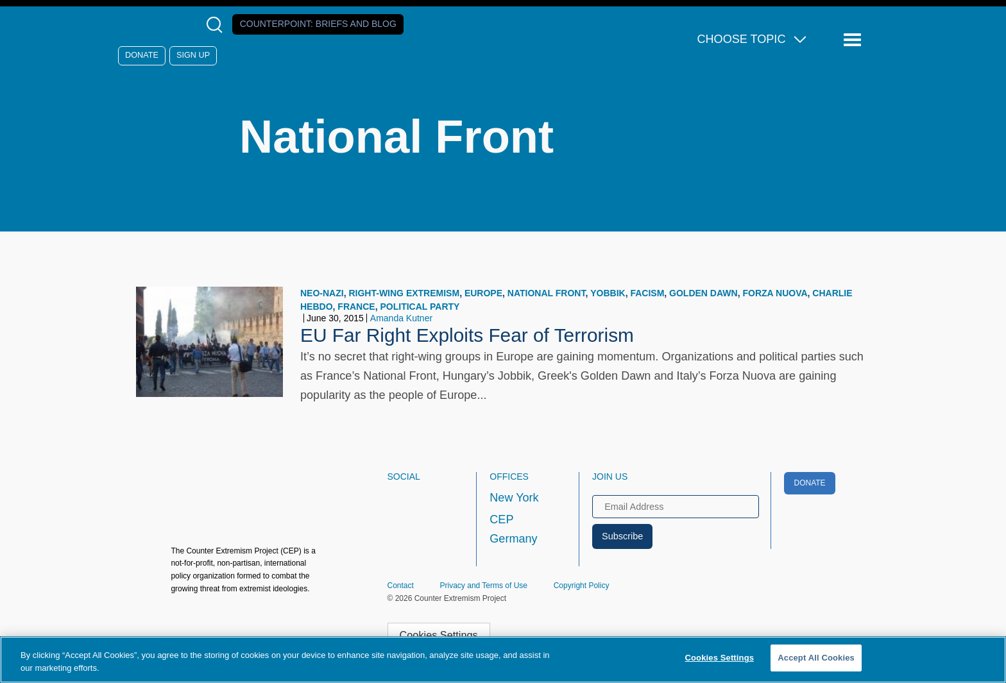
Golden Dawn (703, 293)
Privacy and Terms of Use (484, 585)
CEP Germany (513, 529)
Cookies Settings (439, 635)
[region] (503, 659)
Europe (483, 293)
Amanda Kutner (401, 318)
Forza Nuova (774, 293)
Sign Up (193, 55)
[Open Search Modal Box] (217, 24)
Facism (647, 293)
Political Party (419, 306)
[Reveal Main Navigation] (854, 40)
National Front (546, 293)
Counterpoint (318, 24)
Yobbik (607, 293)
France (356, 306)
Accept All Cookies (816, 657)
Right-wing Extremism (403, 293)
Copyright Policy (582, 585)
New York (514, 497)
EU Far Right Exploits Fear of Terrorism (467, 335)
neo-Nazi (322, 293)
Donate (141, 55)
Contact (401, 585)
